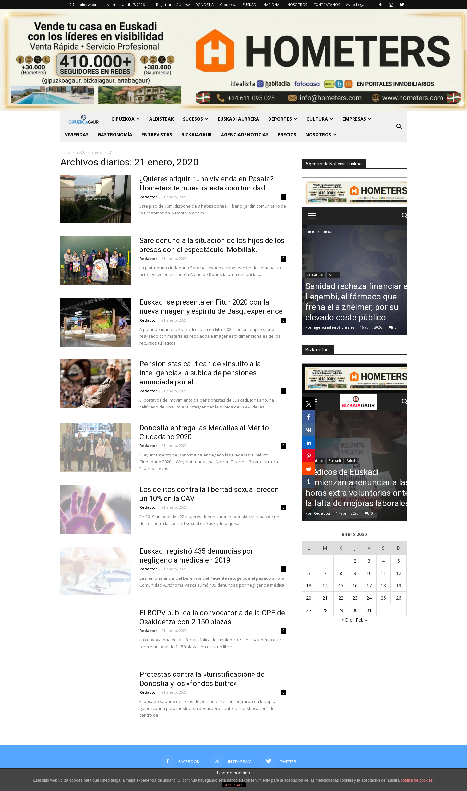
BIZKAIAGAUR (196, 134)
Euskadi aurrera (238, 119)
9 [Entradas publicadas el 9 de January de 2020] (355, 573)
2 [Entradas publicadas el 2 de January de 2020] (355, 561)
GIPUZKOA (125, 119)
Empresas (356, 119)
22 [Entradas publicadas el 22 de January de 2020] (340, 598)
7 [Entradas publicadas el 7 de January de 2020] (325, 573)
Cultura (319, 119)
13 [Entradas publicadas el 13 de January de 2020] (308, 585)
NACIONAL (272, 4)
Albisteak (161, 119)
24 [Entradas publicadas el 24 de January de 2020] (369, 598)
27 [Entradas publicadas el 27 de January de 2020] (308, 610)
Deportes (282, 119)
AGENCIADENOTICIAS (245, 134)
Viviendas (77, 134)
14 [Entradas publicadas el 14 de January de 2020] (325, 585)
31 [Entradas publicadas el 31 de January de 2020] (369, 610)
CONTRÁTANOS (326, 4)
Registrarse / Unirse (173, 4)
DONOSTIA (204, 4)
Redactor (148, 196)
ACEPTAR (233, 785)
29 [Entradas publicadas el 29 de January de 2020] (340, 610)
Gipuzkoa (228, 4)
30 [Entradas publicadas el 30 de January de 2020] (355, 610)
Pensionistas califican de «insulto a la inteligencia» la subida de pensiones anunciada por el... (200, 373)
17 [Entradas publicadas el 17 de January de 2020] (369, 585)
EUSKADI (250, 4)
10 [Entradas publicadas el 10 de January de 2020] (369, 573)
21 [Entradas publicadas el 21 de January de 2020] (325, 598)
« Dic (346, 620)
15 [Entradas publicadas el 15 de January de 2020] (340, 585)
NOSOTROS (297, 4)
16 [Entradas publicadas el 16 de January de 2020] (355, 585)
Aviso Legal (355, 4)
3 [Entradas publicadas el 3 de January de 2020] (369, 561)
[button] (399, 127)
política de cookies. (417, 780)
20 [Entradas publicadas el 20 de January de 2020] (308, 598)
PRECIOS (287, 134)
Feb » (361, 620)
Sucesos (195, 119)
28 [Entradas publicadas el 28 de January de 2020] (325, 610)
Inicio (65, 152)
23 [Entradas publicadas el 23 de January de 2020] (355, 598)
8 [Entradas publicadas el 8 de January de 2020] (341, 573)
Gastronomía (115, 134)
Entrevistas (156, 134)
